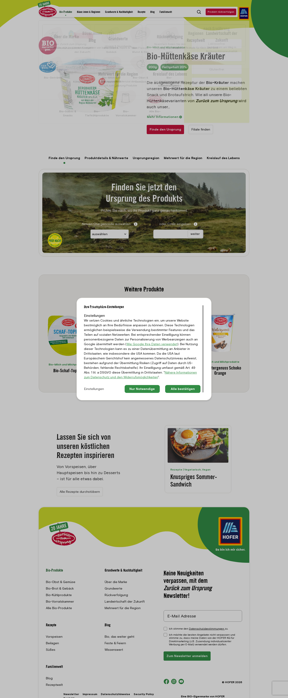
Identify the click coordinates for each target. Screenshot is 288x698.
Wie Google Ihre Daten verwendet (151, 344)
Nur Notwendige (142, 389)
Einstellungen (94, 389)
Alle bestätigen (183, 389)
